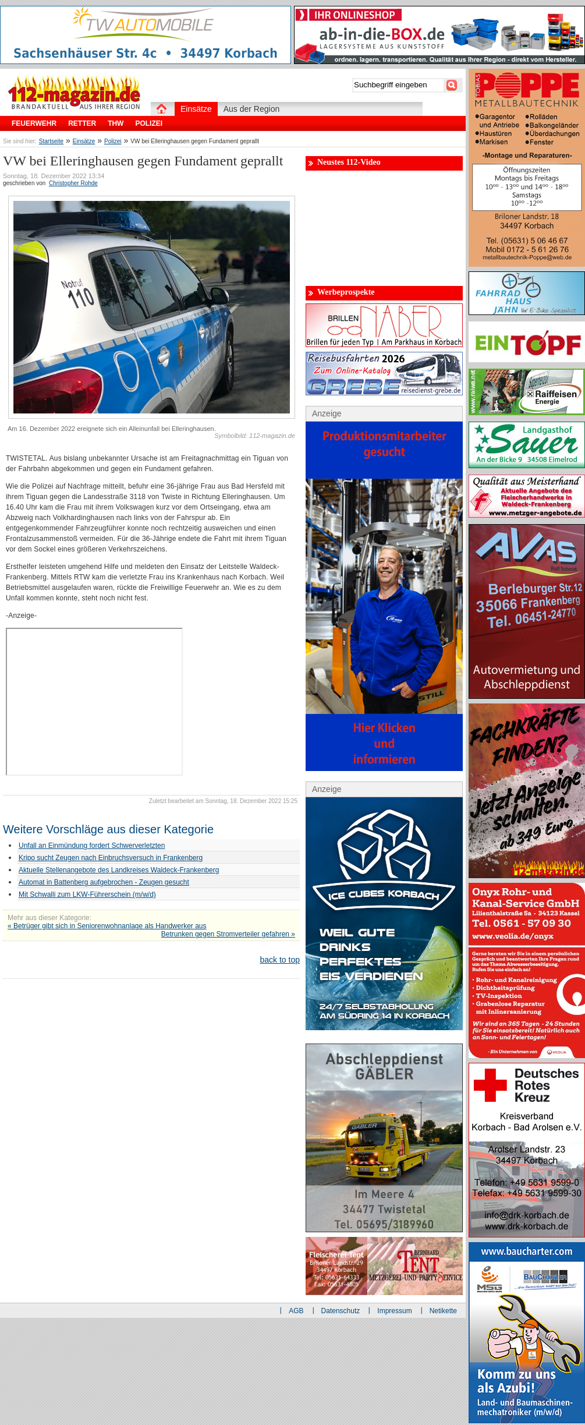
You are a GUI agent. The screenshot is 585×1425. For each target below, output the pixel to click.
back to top (280, 959)
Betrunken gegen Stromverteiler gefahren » (228, 934)
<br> (94, 702)
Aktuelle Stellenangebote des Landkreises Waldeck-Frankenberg (119, 870)
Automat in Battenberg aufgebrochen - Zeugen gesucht (104, 882)
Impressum (394, 1311)
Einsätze (84, 141)
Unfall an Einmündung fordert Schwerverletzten (92, 845)
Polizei (112, 141)
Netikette (443, 1311)
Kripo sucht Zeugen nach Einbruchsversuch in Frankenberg (111, 858)
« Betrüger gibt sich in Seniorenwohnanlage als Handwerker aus (107, 926)
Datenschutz (340, 1311)
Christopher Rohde (73, 183)
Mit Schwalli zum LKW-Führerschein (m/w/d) (87, 894)
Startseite (51, 141)
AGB (296, 1311)
